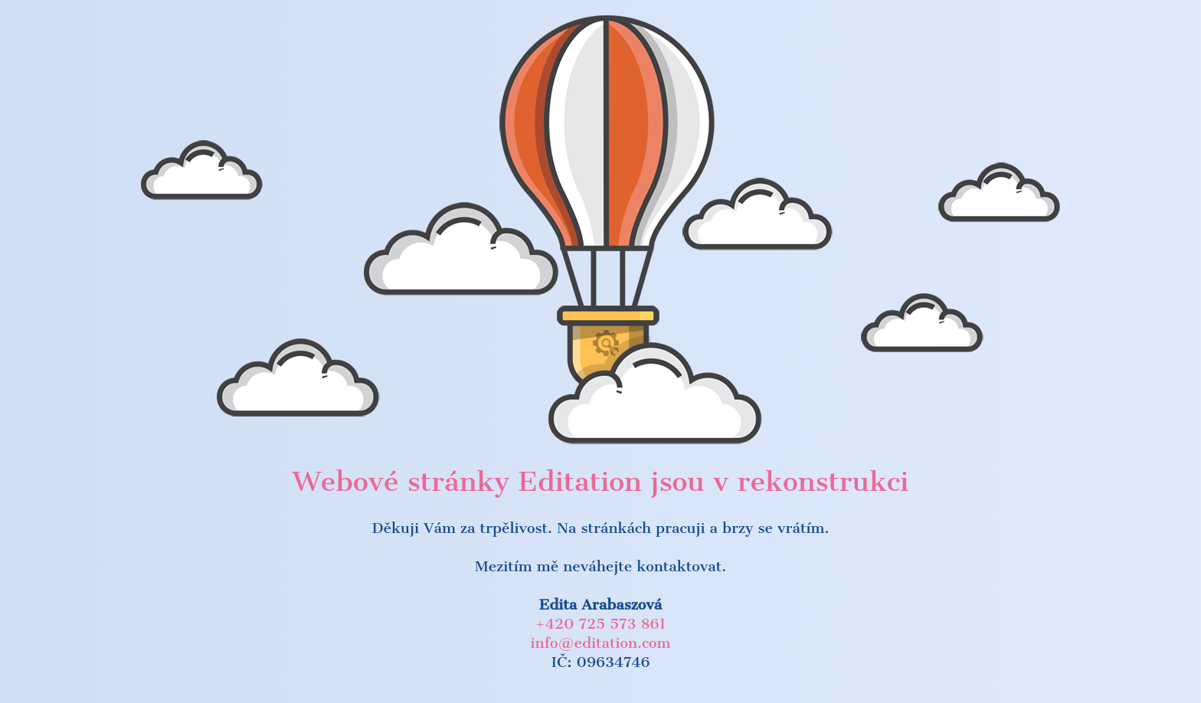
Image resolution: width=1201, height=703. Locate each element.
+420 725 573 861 (600, 624)
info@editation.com (601, 643)
